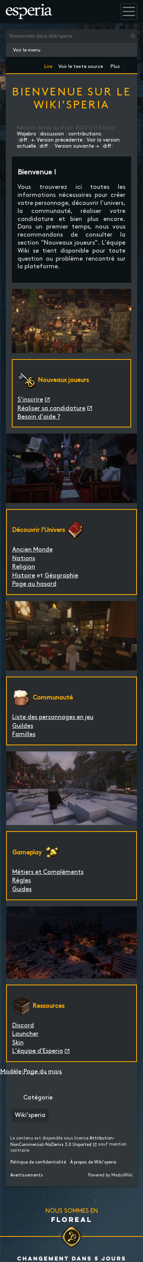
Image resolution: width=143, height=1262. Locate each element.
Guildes (22, 726)
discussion (52, 134)
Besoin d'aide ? (39, 417)
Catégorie (38, 1098)
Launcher (25, 1034)
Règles (21, 880)
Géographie (61, 576)
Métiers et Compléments (48, 872)
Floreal (71, 1219)
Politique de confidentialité (38, 1162)
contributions (84, 134)
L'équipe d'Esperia (37, 1051)
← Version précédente (56, 140)
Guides (22, 889)
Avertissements (26, 1175)
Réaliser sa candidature (51, 408)
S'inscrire (30, 400)
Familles (23, 734)
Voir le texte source (80, 65)
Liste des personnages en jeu (52, 717)
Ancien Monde (32, 550)
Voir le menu (26, 50)
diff (23, 140)
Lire (48, 65)
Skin (18, 1043)
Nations (23, 558)
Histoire (23, 576)
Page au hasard (34, 584)
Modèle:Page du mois (31, 1072)
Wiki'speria (30, 1115)
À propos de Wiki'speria (93, 1162)
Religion (23, 567)
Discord (23, 1025)
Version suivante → (77, 146)
